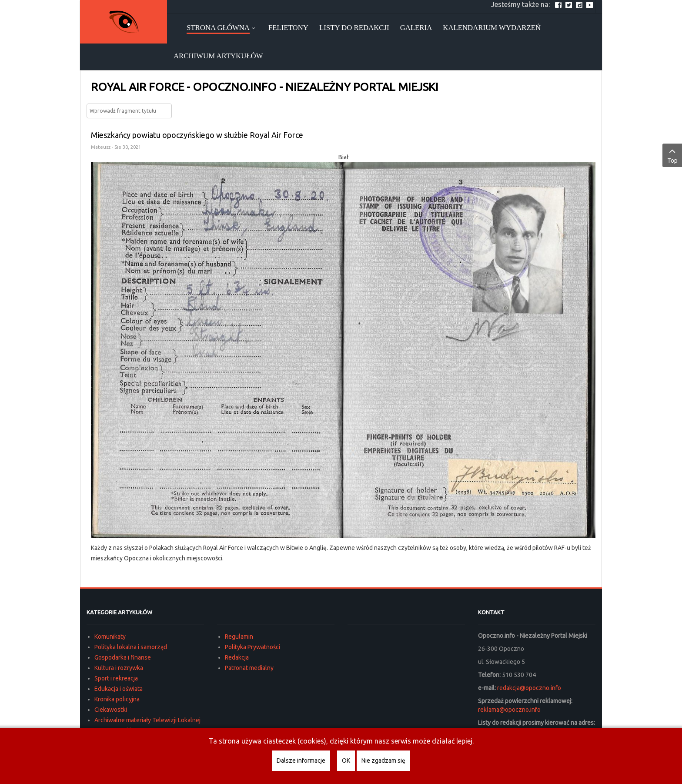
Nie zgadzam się (383, 760)
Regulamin (239, 636)
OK (346, 760)
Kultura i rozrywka (118, 667)
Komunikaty (110, 636)
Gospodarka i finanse (122, 657)
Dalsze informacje (301, 760)
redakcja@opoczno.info (529, 687)
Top (672, 155)
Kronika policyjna (117, 699)
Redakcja (237, 657)
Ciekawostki (110, 709)
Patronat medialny (249, 667)
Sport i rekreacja (116, 678)
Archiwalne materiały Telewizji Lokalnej (147, 720)
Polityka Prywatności (252, 646)
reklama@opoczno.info (509, 709)
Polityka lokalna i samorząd (130, 646)
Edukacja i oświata (118, 688)
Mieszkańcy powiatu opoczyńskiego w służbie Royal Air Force (197, 135)
